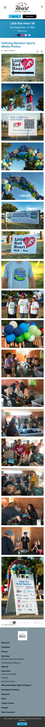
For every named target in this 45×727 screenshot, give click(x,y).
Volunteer (5, 647)
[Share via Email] (25, 35)
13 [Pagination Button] (35, 622)
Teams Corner (7, 703)
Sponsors (5, 694)
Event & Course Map (8, 674)
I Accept (22, 724)
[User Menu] (42, 6)
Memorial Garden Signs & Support (16, 685)
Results (4, 708)
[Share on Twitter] (18, 35)
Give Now (29, 16)
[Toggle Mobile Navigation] (5, 7)
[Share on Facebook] (15, 35)
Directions (23, 31)
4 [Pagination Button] (24, 622)
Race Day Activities (8, 681)
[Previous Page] (37, 52)
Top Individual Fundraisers (10, 663)
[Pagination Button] (41, 622)
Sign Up (15, 16)
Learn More (22, 720)
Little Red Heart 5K (22, 23)
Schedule (4, 678)
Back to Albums (8, 51)
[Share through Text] (29, 35)
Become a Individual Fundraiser (12, 659)
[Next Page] (42, 52)
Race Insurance (8, 712)
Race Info (5, 643)
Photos (4, 652)
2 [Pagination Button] (17, 622)
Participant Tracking (10, 690)
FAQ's (3, 699)
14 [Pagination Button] (38, 622)
